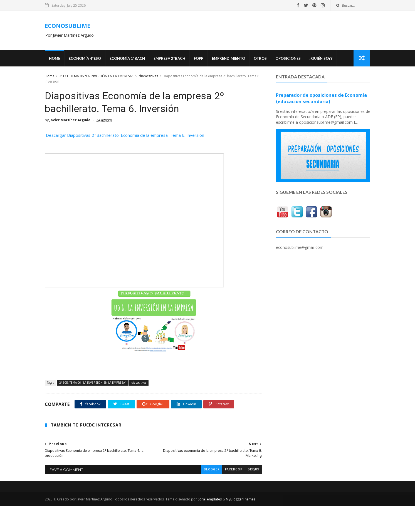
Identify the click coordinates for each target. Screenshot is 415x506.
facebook (233, 469)
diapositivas (148, 76)
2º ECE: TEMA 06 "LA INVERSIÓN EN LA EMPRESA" (96, 76)
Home (54, 58)
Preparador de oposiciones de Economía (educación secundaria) (321, 98)
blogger (211, 469)
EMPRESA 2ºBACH (169, 58)
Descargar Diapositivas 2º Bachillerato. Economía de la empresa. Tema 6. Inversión (124, 135)
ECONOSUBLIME (67, 25)
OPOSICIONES (288, 58)
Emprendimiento (228, 58)
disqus (253, 469)
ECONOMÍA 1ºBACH (127, 58)
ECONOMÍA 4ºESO (85, 58)
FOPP (198, 58)
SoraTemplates (210, 499)
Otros (260, 58)
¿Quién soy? (320, 58)
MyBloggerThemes (240, 499)
